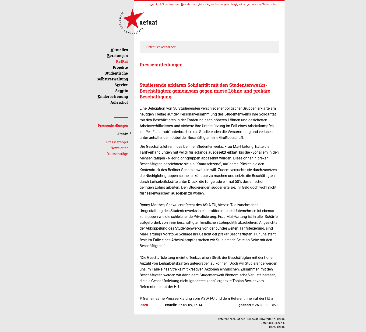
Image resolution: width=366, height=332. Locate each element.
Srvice (121, 84)
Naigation (238, 4)
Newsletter (119, 148)
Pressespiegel (117, 142)
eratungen (117, 55)
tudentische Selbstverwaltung (112, 76)
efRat (122, 61)
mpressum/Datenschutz (263, 4)
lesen (144, 305)
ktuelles (119, 49)
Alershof (119, 102)
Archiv (122, 134)
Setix (121, 90)
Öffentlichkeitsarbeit (161, 47)
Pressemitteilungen (113, 125)
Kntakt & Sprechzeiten (164, 4)
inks (201, 4)
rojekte (120, 67)
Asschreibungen (218, 4)
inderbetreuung (113, 96)
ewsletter (188, 4)
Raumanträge (117, 154)
